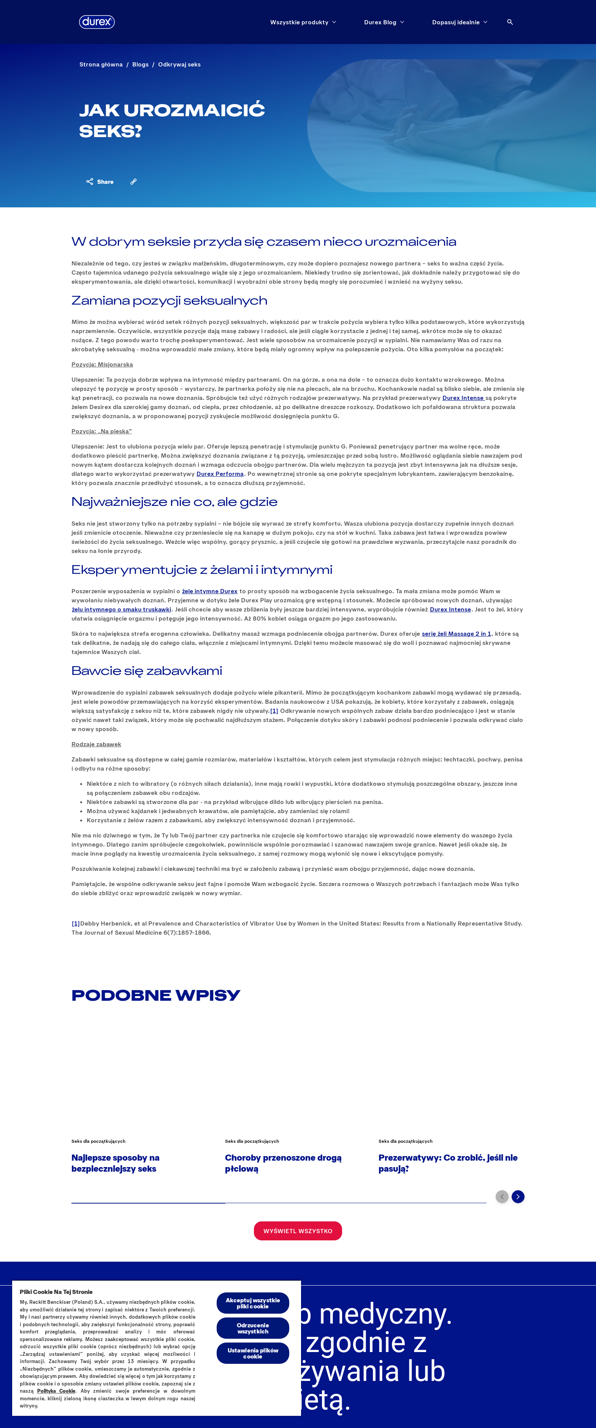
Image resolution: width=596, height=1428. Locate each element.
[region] (156, 1348)
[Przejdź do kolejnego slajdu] (518, 1196)
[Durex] (97, 22)
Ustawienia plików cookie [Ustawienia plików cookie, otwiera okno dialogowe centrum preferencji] (253, 1353)
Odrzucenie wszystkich (253, 1328)
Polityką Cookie (56, 1391)
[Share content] (99, 181)
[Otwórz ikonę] (510, 22)
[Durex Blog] (380, 22)
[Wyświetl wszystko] (298, 1230)
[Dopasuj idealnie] (456, 22)
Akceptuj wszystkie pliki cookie (253, 1303)
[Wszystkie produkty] (299, 22)
